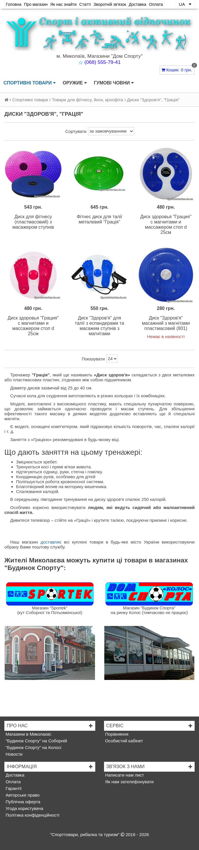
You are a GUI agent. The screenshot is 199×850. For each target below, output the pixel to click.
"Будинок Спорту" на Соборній (35, 740)
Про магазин (35, 4)
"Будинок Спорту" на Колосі (32, 747)
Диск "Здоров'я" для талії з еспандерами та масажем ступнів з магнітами (99, 325)
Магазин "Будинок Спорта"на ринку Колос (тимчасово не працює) (149, 610)
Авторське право (22, 795)
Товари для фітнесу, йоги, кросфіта (87, 99)
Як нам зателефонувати (129, 781)
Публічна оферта (22, 801)
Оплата (156, 4)
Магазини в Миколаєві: (28, 734)
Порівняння (116, 734)
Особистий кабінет (123, 740)
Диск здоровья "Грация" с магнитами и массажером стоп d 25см (165, 224)
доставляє (50, 541)
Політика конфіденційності (31, 815)
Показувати (93, 358)
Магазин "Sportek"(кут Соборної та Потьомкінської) (49, 610)
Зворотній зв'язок (110, 4)
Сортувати (76, 131)
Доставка (137, 4)
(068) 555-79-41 (102, 62)
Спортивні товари (29, 83)
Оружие (75, 83)
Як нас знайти (63, 4)
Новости (13, 754)
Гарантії (13, 788)
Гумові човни (114, 83)
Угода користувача (23, 808)
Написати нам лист (124, 775)
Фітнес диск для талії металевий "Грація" (99, 219)
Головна (13, 4)
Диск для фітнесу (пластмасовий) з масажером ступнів (33, 222)
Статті (85, 4)
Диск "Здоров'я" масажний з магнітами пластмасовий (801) (166, 323)
